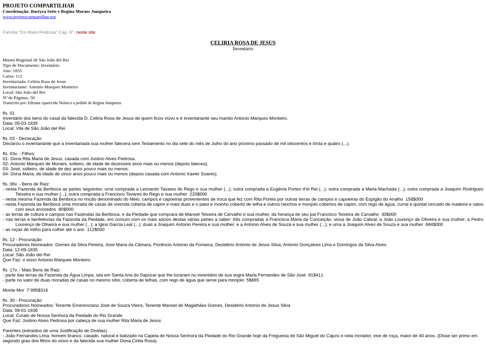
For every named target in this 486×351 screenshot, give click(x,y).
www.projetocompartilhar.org (29, 16)
